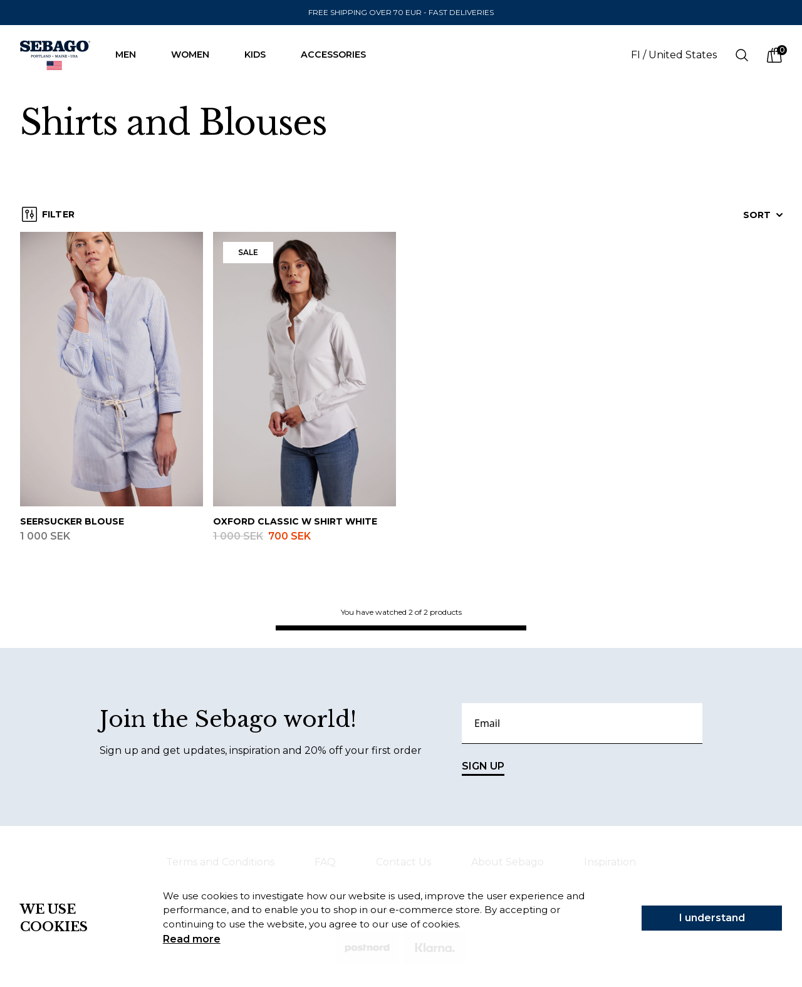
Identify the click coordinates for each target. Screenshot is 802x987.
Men (131, 54)
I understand (712, 918)
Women (196, 54)
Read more (192, 939)
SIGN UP (483, 768)
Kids (261, 54)
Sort (763, 215)
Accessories (339, 54)
